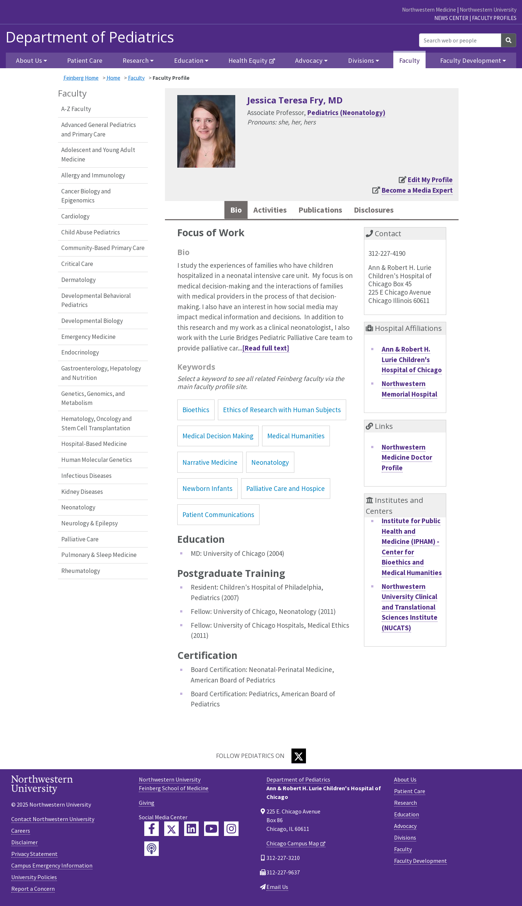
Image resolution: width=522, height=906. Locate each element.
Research (405, 804)
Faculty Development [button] (470, 60)
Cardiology (75, 216)
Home (113, 77)
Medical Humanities (295, 437)
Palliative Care (80, 539)
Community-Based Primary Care (103, 248)
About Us (405, 781)
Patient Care (84, 60)
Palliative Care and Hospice (285, 489)
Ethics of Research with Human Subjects (282, 411)
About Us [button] (29, 60)
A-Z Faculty (76, 109)
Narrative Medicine (209, 463)
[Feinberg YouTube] (211, 830)
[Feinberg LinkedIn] (191, 830)
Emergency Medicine (88, 337)
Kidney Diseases (82, 492)
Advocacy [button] (309, 60)
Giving (146, 804)
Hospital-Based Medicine (94, 444)
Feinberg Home (81, 77)
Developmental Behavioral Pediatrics (96, 300)
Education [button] (188, 60)
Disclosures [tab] (380, 210)
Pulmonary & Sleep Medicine (99, 555)
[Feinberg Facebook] (151, 830)
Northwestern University (488, 9)
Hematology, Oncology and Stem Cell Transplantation (96, 423)
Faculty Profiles (494, 18)
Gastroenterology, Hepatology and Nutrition (101, 373)
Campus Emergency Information (51, 866)
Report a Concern (33, 890)
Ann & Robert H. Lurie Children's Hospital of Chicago (412, 361)
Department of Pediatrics (89, 37)
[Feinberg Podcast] (151, 850)
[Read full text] (265, 349)
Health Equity (248, 60)
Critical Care (77, 264)
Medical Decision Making (217, 437)
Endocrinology (80, 352)
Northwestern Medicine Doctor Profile (407, 459)
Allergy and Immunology (93, 175)
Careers (20, 832)
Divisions (405, 839)
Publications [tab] (320, 210)
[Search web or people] (460, 40)
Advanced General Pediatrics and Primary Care (98, 129)
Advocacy (405, 827)
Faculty (409, 60)
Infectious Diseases (86, 476)
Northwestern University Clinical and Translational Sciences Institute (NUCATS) (410, 608)
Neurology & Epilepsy (89, 523)
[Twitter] (298, 757)
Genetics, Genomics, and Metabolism (93, 398)
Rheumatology (80, 571)
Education (406, 816)
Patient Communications (218, 516)
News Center (451, 18)
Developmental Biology (92, 321)
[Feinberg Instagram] (231, 830)
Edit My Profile (430, 179)
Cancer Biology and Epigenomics (86, 196)
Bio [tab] (226, 210)
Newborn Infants (207, 489)
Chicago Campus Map (292, 845)
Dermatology (78, 280)
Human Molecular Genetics (96, 460)
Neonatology (78, 507)
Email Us (277, 888)
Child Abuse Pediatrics (90, 232)
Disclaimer (24, 843)
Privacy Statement (34, 855)
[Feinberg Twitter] (171, 830)
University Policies (34, 878)
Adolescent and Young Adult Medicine (98, 154)
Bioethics (195, 411)
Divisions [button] (361, 60)
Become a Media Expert (417, 190)
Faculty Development (420, 862)
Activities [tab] (264, 210)
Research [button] (136, 60)
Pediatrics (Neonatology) (346, 112)
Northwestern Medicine (429, 9)
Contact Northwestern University (52, 820)
